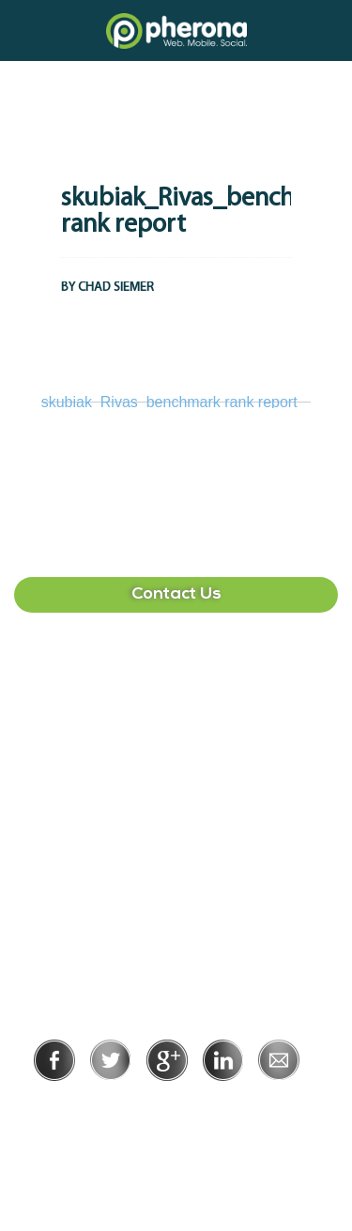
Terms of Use (240, 1107)
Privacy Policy (115, 1107)
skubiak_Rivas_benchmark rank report (169, 402)
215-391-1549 (176, 866)
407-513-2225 (176, 686)
